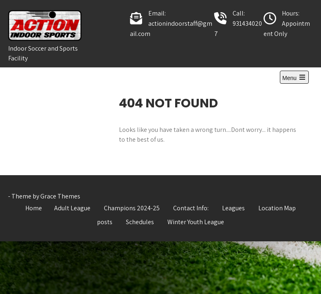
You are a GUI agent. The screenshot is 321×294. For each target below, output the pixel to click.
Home (33, 208)
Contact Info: (191, 208)
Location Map (277, 208)
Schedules (140, 222)
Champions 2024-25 (132, 208)
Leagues (233, 208)
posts (104, 222)
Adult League (72, 208)
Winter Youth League (195, 222)
